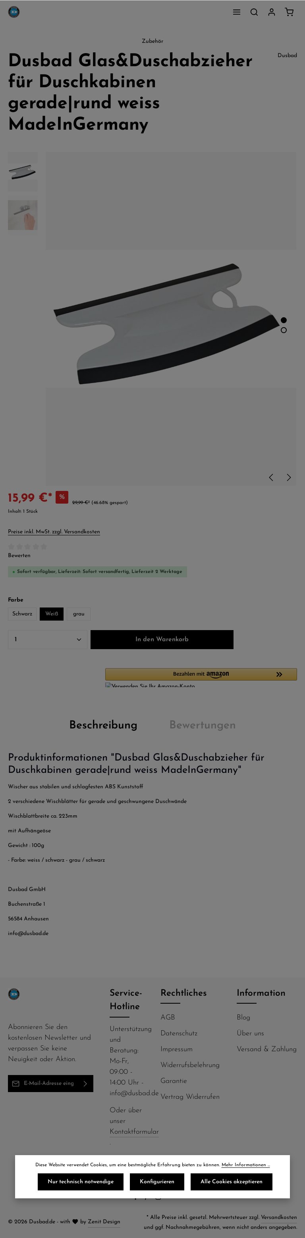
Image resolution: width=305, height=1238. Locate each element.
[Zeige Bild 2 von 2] (284, 330)
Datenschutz (178, 1033)
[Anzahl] (47, 639)
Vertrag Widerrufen (190, 1097)
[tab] (103, 725)
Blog (243, 1017)
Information (261, 993)
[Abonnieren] (85, 1083)
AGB (167, 1017)
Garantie (173, 1081)
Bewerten (19, 556)
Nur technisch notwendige (81, 1182)
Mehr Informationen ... (246, 1165)
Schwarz (22, 614)
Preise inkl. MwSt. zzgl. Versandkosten (54, 532)
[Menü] (237, 12)
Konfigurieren (157, 1182)
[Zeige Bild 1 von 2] (284, 320)
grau (79, 614)
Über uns (250, 1033)
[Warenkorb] (289, 12)
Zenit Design (104, 1222)
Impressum (176, 1049)
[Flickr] (169, 1199)
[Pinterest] (147, 1199)
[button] (201, 677)
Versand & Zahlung (267, 1049)
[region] (152, 319)
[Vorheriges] (271, 477)
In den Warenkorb (162, 639)
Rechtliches (183, 993)
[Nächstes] (288, 477)
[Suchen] (254, 12)
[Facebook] (136, 1199)
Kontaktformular (134, 1132)
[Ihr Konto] (272, 12)
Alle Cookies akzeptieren (232, 1182)
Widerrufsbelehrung (190, 1065)
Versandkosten (279, 1218)
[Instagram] (159, 1199)
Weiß (51, 614)
